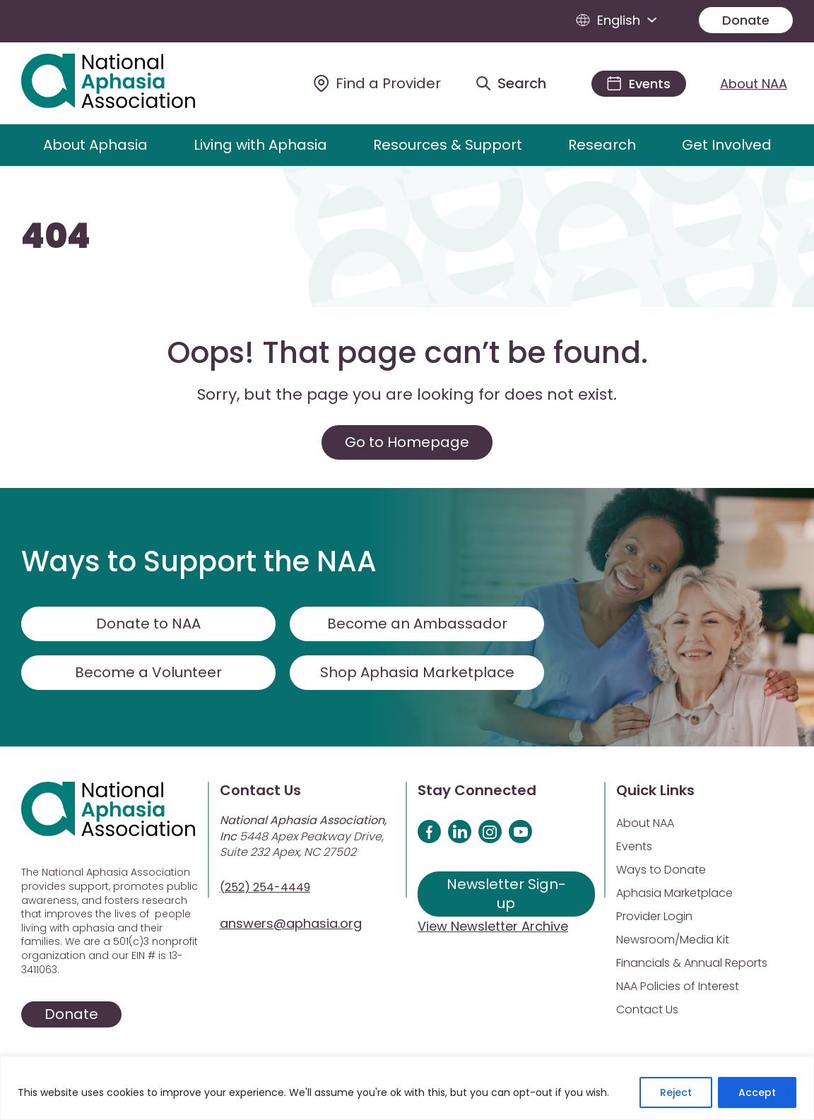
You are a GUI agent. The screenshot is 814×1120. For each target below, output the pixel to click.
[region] (407, 1088)
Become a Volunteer (148, 672)
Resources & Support (447, 145)
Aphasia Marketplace (674, 893)
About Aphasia (95, 145)
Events (634, 846)
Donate (745, 20)
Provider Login (654, 916)
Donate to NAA (148, 623)
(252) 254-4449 (265, 887)
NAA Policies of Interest (677, 986)
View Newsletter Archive (493, 926)
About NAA (753, 84)
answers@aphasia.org (291, 923)
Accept (757, 1092)
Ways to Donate (661, 870)
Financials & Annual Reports (691, 963)
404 (55, 236)
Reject (676, 1092)
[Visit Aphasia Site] (124, 83)
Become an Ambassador (417, 623)
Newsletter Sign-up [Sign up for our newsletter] (506, 893)
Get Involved (727, 145)
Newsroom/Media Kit (672, 939)
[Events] (638, 84)
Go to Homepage (407, 442)
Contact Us (647, 1009)
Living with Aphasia (260, 145)
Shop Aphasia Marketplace (417, 672)
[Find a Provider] (377, 83)
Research (602, 145)
